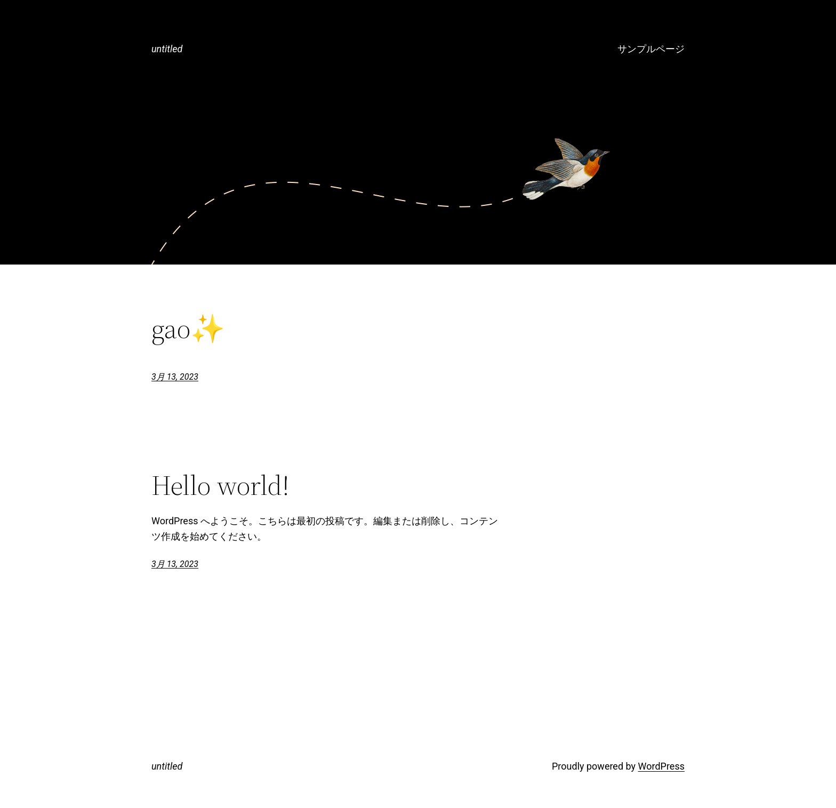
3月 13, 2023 (174, 377)
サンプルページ (651, 48)
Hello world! (220, 485)
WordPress (661, 766)
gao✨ (188, 329)
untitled (166, 48)
